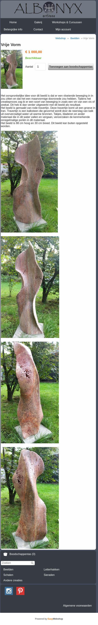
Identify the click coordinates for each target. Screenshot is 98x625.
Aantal (29, 66)
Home (13, 22)
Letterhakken (52, 569)
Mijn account (63, 29)
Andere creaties (12, 580)
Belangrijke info (13, 29)
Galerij (38, 22)
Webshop (60, 38)
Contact (38, 29)
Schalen (8, 574)
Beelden (8, 569)
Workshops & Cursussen (67, 22)
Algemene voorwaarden (77, 605)
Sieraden (49, 574)
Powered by (49, 619)
